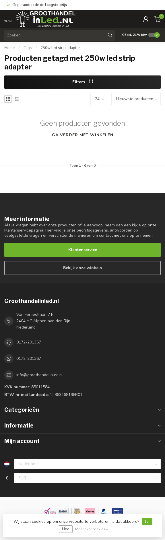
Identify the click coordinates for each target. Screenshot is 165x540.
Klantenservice (82, 249)
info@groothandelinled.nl (39, 375)
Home (9, 47)
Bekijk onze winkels (82, 268)
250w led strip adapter (60, 47)
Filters (82, 82)
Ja (147, 521)
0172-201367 (28, 342)
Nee (65, 529)
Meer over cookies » (91, 529)
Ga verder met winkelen (82, 135)
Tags (28, 47)
